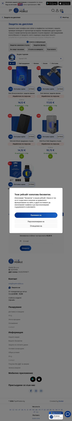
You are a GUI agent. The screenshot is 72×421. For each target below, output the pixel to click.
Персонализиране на (36, 221)
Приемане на (36, 215)
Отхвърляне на (36, 226)
